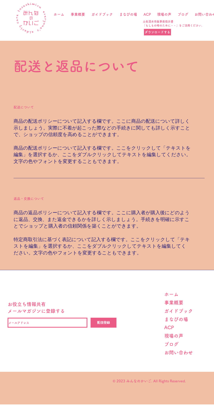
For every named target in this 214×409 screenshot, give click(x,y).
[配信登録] (103, 323)
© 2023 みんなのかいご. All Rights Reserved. (149, 381)
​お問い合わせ (178, 352)
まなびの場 (176, 319)
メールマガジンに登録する (36, 311)
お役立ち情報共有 (27, 304)
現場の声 (176, 335)
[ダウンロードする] (157, 32)
